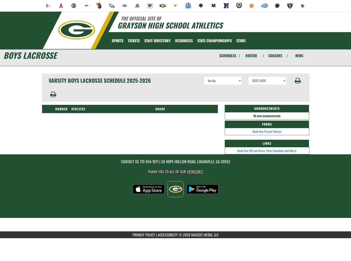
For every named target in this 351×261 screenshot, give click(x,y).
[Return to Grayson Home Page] (76, 30)
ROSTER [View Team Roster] (251, 55)
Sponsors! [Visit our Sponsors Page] (195, 171)
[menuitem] (48, 5)
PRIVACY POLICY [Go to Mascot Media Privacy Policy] (144, 235)
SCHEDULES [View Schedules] (227, 55)
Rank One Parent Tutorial (267, 131)
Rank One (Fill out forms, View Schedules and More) (266, 150)
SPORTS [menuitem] (117, 40)
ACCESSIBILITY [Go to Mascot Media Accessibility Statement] (168, 235)
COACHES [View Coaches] (275, 55)
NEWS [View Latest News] (299, 55)
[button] (298, 81)
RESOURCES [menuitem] (184, 40)
